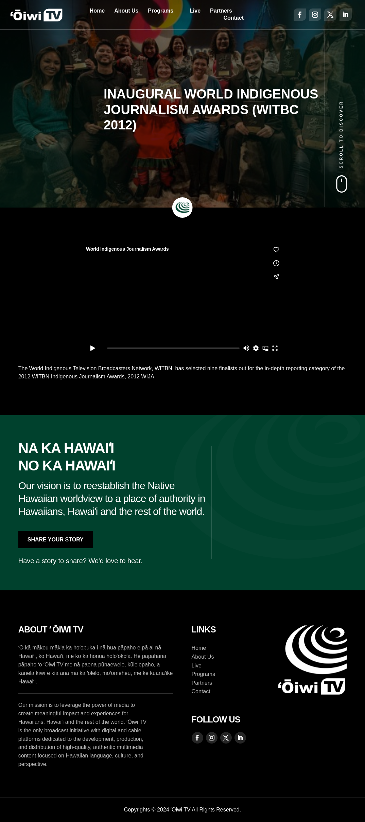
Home (97, 11)
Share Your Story (56, 539)
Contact (233, 18)
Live (195, 11)
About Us (126, 11)
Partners (221, 11)
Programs (160, 11)
